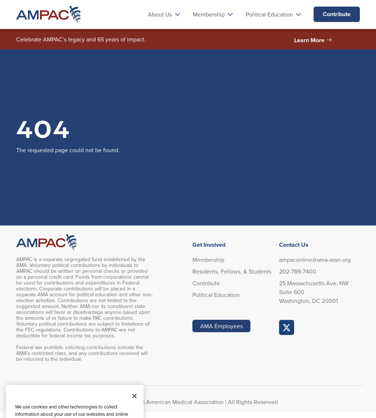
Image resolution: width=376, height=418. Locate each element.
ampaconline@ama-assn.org (315, 260)
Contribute (337, 14)
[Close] (134, 404)
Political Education (216, 295)
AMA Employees (221, 326)
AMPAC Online (286, 327)
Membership (208, 260)
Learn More (309, 40)
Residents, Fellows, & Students (231, 271)
